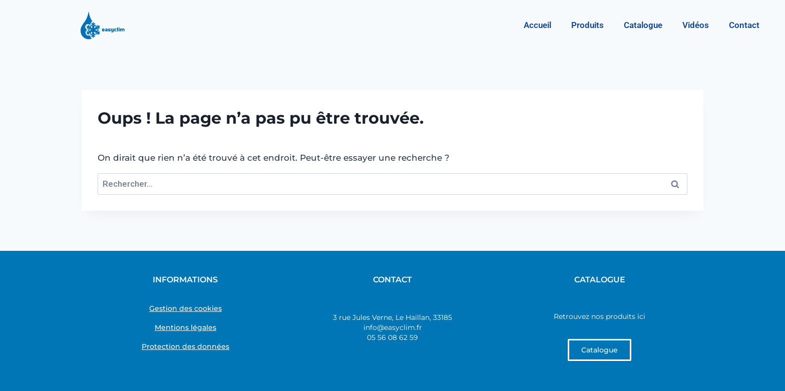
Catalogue (643, 25)
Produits (587, 25)
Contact (744, 25)
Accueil (537, 25)
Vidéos (695, 25)
